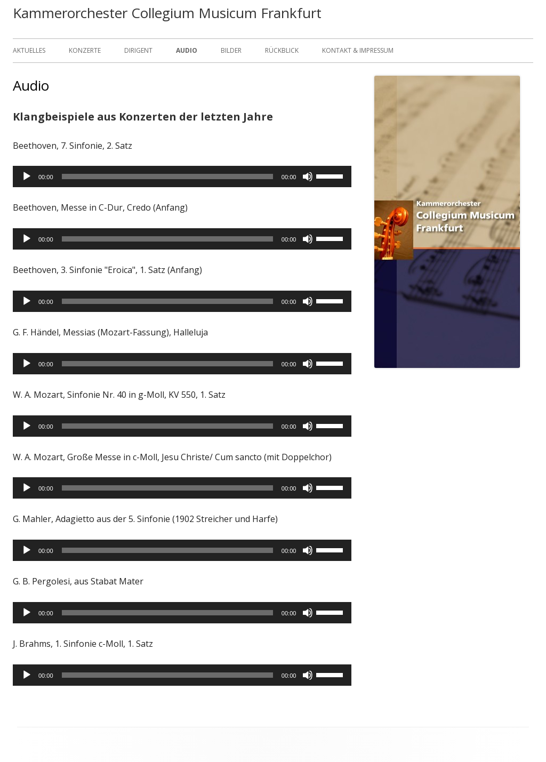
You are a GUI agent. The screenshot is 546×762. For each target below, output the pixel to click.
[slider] (167, 176)
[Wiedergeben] (26, 176)
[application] (182, 176)
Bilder (231, 50)
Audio (186, 50)
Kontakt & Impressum (358, 50)
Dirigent (138, 50)
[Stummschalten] (307, 176)
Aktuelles (29, 50)
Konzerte (85, 50)
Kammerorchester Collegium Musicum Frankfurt (167, 12)
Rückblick (282, 50)
